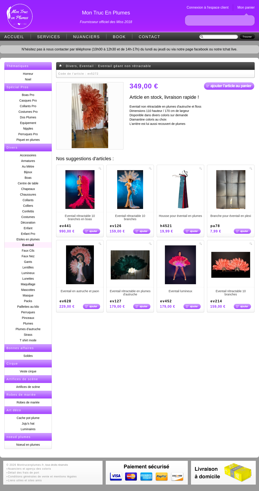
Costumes (28, 217)
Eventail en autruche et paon (79, 269)
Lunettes (28, 278)
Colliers (28, 205)
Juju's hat (28, 423)
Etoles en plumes (27, 239)
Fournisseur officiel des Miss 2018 (106, 22)
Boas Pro (28, 95)
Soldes (28, 356)
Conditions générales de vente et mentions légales (42, 476)
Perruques (28, 312)
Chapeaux (28, 189)
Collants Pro (28, 106)
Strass (28, 334)
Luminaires (28, 429)
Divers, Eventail (80, 66)
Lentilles (27, 267)
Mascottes (28, 290)
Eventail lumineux (180, 269)
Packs (28, 301)
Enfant (28, 228)
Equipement (28, 123)
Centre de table (28, 183)
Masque (28, 295)
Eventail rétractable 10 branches (130, 195)
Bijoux (28, 172)
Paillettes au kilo (28, 306)
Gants (28, 262)
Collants (28, 200)
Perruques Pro (28, 134)
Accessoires (28, 155)
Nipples (28, 128)
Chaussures (28, 194)
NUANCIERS (86, 37)
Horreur (28, 73)
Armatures (28, 161)
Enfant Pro (28, 233)
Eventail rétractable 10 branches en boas (79, 195)
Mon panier (246, 7)
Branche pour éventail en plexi (230, 194)
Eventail (28, 245)
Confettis (28, 211)
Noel (28, 79)
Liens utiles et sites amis (25, 480)
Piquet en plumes (28, 139)
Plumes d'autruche (28, 329)
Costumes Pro (28, 111)
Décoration (28, 222)
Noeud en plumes (28, 444)
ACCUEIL (14, 37)
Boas (28, 177)
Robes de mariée (28, 402)
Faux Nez (28, 256)
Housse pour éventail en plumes (180, 194)
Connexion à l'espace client (208, 7)
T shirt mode (28, 340)
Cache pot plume (28, 418)
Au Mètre (28, 166)
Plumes (28, 323)
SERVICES (48, 37)
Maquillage (28, 284)
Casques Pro (28, 100)
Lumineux (28, 273)
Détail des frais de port (23, 472)
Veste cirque (28, 371)
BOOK (119, 37)
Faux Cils (28, 250)
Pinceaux (28, 318)
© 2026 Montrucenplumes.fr (25, 464)
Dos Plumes (28, 117)
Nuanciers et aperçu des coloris (29, 468)
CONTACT (149, 37)
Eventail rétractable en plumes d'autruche (130, 270)
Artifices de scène (28, 387)
